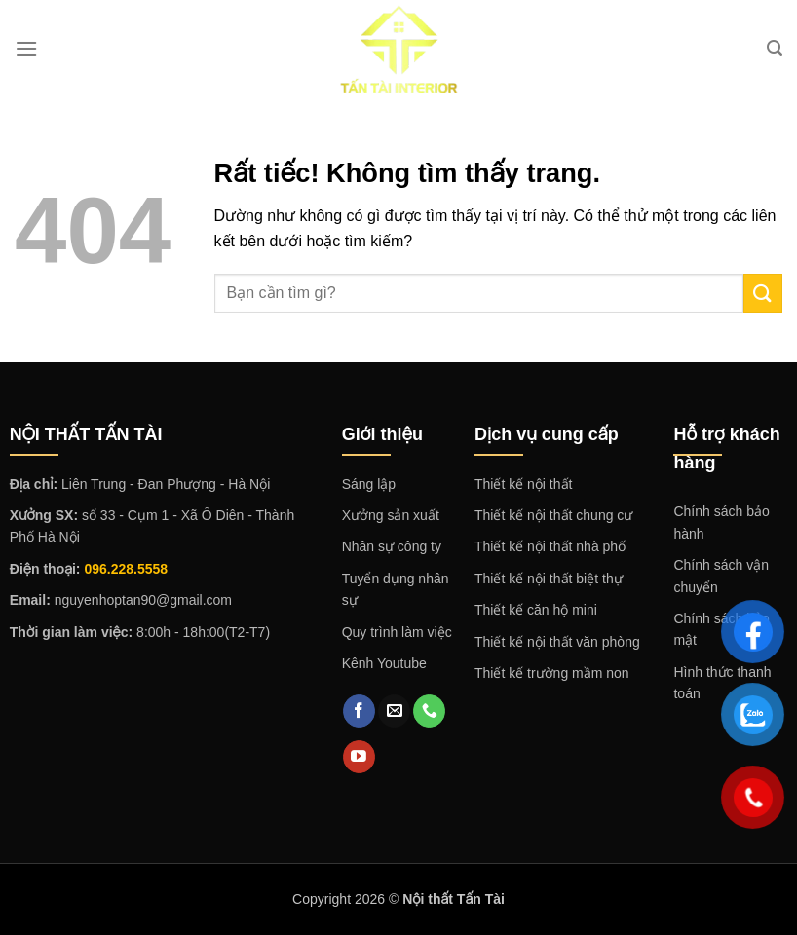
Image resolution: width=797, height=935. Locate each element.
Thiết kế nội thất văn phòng (557, 642)
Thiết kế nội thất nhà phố (550, 546)
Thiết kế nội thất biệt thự (548, 578)
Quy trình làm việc (397, 632)
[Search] (774, 48)
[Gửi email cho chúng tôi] (394, 711)
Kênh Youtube (384, 663)
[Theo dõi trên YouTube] (359, 756)
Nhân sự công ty (391, 546)
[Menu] (26, 48)
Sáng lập (369, 484)
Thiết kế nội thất (523, 484)
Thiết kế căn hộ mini (535, 609)
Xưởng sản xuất (390, 515)
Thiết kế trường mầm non (551, 673)
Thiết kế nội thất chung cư (553, 515)
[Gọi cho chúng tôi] (429, 711)
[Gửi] (762, 293)
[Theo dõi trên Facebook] (359, 711)
